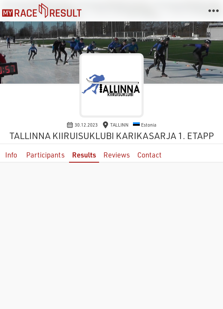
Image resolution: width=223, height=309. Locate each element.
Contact (149, 154)
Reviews (116, 154)
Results (84, 154)
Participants (45, 154)
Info (11, 154)
